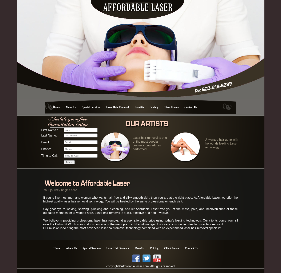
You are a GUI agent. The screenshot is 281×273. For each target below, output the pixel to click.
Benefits (139, 107)
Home (56, 107)
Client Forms (171, 107)
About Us (71, 107)
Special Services (91, 107)
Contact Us (190, 107)
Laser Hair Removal (117, 107)
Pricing (154, 107)
